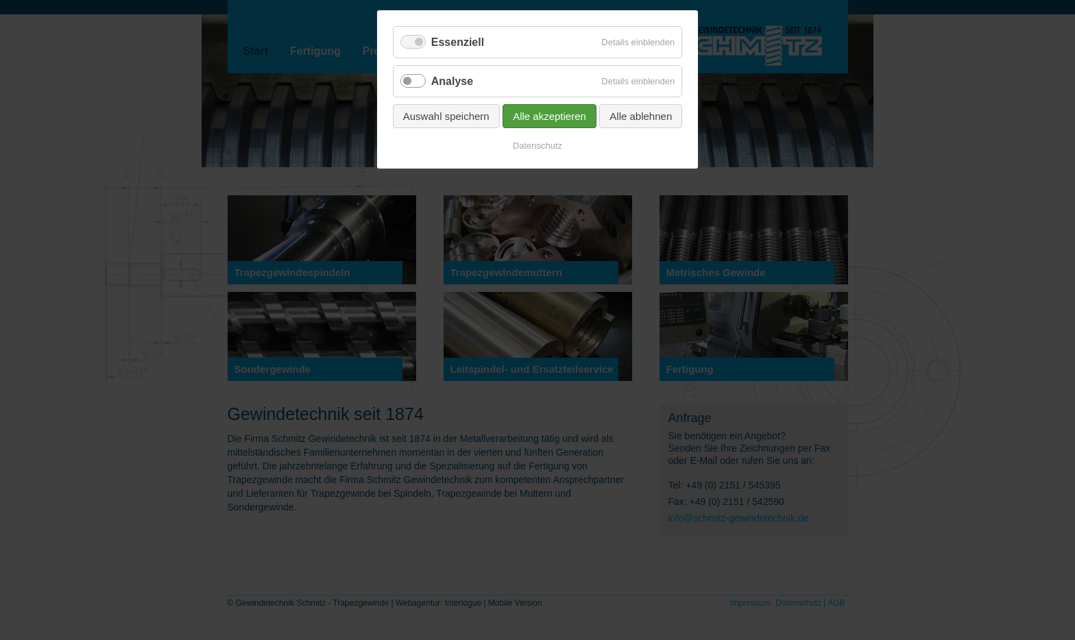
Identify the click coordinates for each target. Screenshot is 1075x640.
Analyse (452, 81)
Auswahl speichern (446, 116)
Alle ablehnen (640, 116)
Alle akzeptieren (549, 116)
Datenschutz (537, 145)
